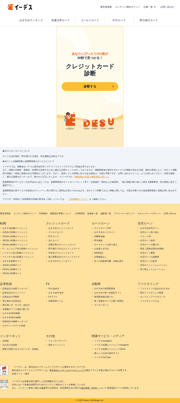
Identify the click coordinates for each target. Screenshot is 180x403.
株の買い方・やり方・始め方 (16, 305)
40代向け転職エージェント (15, 244)
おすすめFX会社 (56, 293)
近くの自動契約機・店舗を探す (109, 261)
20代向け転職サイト (11, 269)
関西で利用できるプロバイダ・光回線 (20, 349)
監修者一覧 (92, 213)
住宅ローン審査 (147, 253)
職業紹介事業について (60, 213)
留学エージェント (56, 345)
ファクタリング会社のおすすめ (155, 288)
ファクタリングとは (149, 301)
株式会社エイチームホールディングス (67, 370)
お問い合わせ (167, 7)
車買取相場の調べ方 (103, 297)
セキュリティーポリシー (149, 213)
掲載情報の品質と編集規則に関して (91, 177)
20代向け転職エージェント (15, 236)
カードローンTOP (102, 228)
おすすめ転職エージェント (15, 228)
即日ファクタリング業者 (151, 293)
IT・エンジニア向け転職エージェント (20, 248)
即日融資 (98, 240)
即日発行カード (149, 20)
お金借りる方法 (101, 248)
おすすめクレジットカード (61, 228)
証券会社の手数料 (10, 297)
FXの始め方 (53, 288)
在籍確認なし (100, 257)
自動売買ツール (55, 301)
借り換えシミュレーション (152, 269)
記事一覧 (148, 7)
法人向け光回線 (9, 345)
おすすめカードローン (104, 232)
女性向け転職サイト (11, 265)
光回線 (5, 341)
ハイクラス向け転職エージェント (18, 253)
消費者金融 (99, 236)
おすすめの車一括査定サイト (107, 293)
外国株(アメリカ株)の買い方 (15, 309)
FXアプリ (52, 297)
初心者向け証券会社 (11, 301)
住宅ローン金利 (147, 240)
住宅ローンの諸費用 (149, 257)
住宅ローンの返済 (148, 261)
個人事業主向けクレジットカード (64, 257)
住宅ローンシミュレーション (153, 265)
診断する (90, 86)
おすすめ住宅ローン (149, 228)
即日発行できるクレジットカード (64, 248)
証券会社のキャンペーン (14, 293)
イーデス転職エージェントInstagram (111, 345)
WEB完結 (98, 253)
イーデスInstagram (103, 341)
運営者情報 (106, 7)
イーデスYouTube (102, 357)
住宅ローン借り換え (149, 232)
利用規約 (43, 213)
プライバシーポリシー (124, 213)
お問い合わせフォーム (128, 173)
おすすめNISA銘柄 (11, 313)
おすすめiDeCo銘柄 (11, 317)
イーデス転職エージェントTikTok (109, 349)
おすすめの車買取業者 (104, 288)
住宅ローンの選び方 (149, 244)
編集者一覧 (106, 213)
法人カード (53, 240)
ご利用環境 (79, 213)
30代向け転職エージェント (15, 240)
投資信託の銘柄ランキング (15, 321)
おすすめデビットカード (59, 261)
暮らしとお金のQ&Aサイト (107, 353)
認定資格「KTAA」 (90, 388)
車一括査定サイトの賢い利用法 (109, 301)
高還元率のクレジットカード (62, 244)
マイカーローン (101, 305)
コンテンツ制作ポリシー (127, 7)
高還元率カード (60, 20)
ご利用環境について (77, 199)
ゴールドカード (90, 20)
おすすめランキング (31, 20)
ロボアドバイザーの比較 (14, 325)
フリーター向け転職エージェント (18, 257)
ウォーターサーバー (57, 341)
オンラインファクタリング (152, 297)
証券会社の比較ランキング (15, 288)
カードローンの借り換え (105, 244)
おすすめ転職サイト (11, 261)
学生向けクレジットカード (61, 253)
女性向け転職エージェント (15, 232)
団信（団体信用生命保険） (152, 248)
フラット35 (145, 236)
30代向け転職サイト (11, 273)
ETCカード (119, 20)
